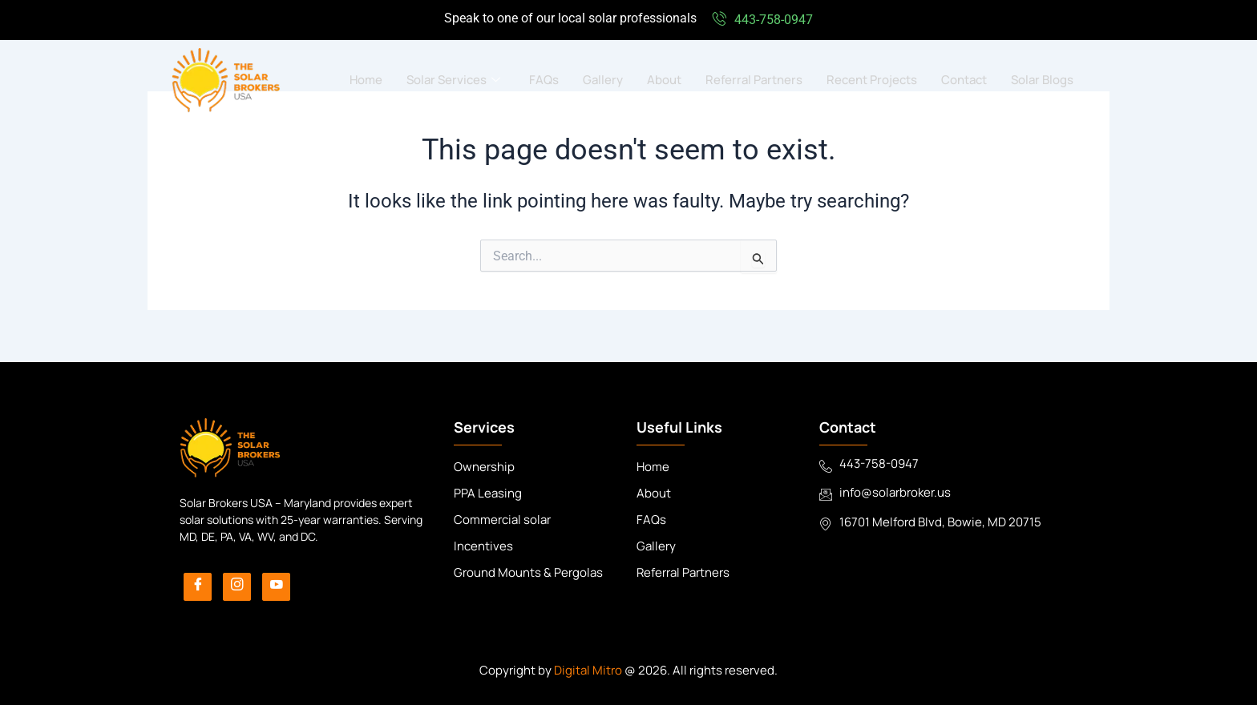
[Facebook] (198, 587)
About (664, 79)
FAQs (544, 79)
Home (366, 79)
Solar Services (453, 79)
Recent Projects (872, 79)
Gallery (603, 79)
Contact (964, 79)
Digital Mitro (588, 670)
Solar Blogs (1042, 79)
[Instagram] (237, 587)
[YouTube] (276, 587)
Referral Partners (753, 79)
